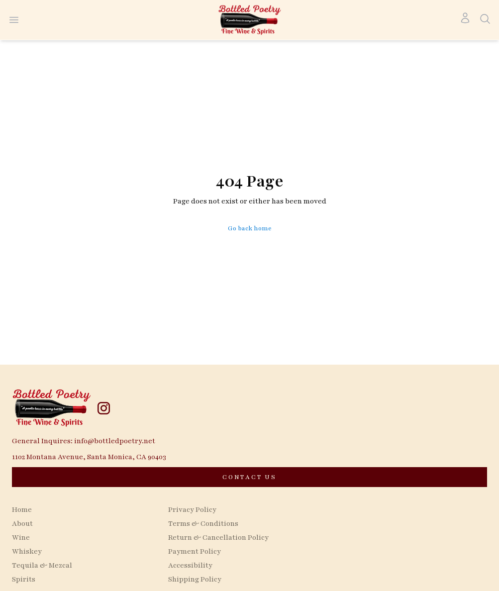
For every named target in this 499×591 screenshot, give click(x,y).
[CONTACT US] (249, 477)
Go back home (250, 228)
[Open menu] (14, 19)
